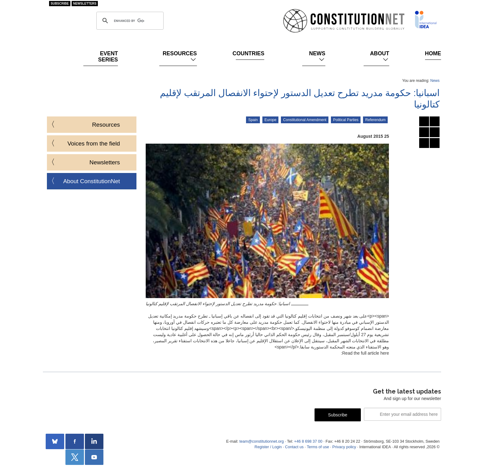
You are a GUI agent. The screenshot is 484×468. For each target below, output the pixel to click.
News (317, 56)
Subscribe (60, 3)
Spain (253, 120)
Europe (271, 120)
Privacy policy (344, 447)
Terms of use (318, 447)
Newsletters (85, 3)
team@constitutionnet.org (261, 441)
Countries (250, 53)
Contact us (294, 447)
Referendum (375, 120)
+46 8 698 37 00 (308, 441)
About (379, 56)
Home (433, 53)
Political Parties (345, 120)
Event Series (108, 56)
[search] (129, 20)
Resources (180, 56)
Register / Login (268, 447)
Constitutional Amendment (304, 120)
